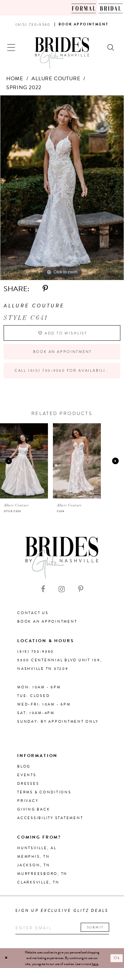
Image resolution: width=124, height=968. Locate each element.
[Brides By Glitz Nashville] (62, 52)
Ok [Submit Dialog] (117, 958)
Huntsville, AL (37, 848)
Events (26, 775)
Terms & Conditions (44, 792)
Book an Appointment (62, 351)
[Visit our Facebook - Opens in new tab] (43, 589)
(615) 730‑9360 (35, 651)
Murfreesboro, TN (42, 874)
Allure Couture (55, 79)
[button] (11, 46)
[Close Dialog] (6, 958)
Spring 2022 (23, 87)
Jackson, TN (33, 865)
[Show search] (111, 46)
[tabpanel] (62, 187)
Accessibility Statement (50, 818)
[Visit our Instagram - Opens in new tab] (62, 589)
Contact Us (33, 613)
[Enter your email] (62, 928)
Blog (23, 766)
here (95, 964)
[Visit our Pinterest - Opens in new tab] (80, 589)
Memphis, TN (33, 856)
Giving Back (33, 809)
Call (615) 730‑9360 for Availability (63, 370)
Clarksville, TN (38, 882)
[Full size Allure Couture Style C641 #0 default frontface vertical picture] (62, 187)
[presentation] (24, 461)
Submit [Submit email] (95, 927)
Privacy (27, 801)
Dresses (28, 783)
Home (14, 79)
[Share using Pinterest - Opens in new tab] (45, 289)
